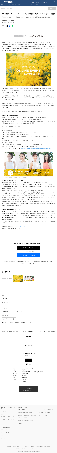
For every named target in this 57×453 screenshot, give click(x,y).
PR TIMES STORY (21, 409)
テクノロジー (7, 4)
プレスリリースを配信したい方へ (8, 419)
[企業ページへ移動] (28, 346)
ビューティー (31, 4)
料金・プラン (4, 414)
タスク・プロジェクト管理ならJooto (46, 409)
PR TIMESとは (4, 411)
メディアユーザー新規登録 (28, 255)
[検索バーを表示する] (55, 2)
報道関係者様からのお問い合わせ (43, 446)
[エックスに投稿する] (7, 26)
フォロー (28, 360)
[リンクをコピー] (19, 26)
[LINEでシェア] (12, 26)
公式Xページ (3, 436)
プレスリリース (10, 331)
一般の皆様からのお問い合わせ (34, 449)
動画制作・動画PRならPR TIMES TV (25, 412)
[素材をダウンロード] (17, 26)
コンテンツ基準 (26, 446)
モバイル (14, 4)
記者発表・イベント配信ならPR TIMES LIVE (27, 415)
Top (2, 4)
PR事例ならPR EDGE (43, 415)
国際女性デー (6, 311)
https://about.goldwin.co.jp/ (27, 368)
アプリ (19, 4)
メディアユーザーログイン (28, 248)
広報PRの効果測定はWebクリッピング (25, 420)
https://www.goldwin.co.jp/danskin (21, 226)
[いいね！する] (3, 26)
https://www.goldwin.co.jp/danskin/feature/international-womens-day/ (36, 148)
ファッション (39, 4)
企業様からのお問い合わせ (21, 449)
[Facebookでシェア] (10, 26)
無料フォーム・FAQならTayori (45, 412)
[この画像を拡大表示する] (7, 278)
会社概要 (9, 446)
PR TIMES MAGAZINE (22, 417)
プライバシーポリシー (16, 446)
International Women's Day (17, 311)
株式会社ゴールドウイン (21, 331)
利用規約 (33, 446)
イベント (5, 298)
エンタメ (24, 4)
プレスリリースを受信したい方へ (8, 416)
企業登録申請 (44, 2)
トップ (3, 331)
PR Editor (20, 423)
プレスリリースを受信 (34, 2)
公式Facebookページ (5, 430)
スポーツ (5, 305)
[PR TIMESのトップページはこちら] (8, 2)
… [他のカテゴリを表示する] (43, 4)
